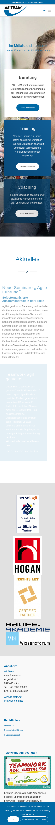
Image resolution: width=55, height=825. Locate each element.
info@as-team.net (13, 700)
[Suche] (43, 10)
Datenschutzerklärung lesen (34, 819)
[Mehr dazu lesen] (27, 107)
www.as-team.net (13, 697)
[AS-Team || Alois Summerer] (23, 10)
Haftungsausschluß (12, 735)
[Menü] (49, 10)
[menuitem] (43, 10)
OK (13, 819)
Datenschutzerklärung (13, 730)
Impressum (8, 725)
